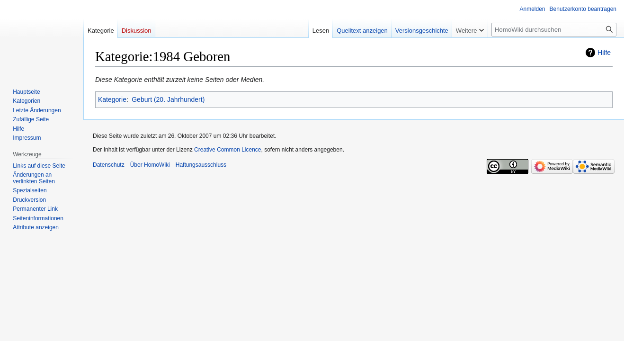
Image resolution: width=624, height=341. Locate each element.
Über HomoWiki (150, 165)
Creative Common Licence (227, 149)
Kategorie (112, 99)
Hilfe (604, 52)
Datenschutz (109, 165)
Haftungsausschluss (201, 165)
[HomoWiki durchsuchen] (553, 29)
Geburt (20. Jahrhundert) (168, 99)
